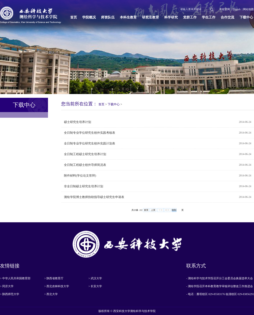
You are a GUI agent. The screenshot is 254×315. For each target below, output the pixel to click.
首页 (73, 17)
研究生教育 (150, 17)
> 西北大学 (51, 294)
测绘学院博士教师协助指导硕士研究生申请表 (94, 197)
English (236, 9)
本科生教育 (128, 17)
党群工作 (190, 17)
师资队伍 (108, 17)
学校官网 (224, 9)
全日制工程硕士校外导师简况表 (85, 164)
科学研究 (171, 17)
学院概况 (89, 17)
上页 (153, 210)
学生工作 (208, 17)
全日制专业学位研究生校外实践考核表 (89, 132)
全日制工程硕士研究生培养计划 (85, 154)
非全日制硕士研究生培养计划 (83, 186)
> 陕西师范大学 (9, 294)
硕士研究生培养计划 (77, 122)
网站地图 (248, 9)
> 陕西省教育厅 (53, 278)
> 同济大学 (7, 286)
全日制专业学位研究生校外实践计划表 (89, 143)
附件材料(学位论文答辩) (80, 175)
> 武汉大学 (95, 278)
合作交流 (227, 17)
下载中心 (246, 17)
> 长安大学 (95, 286)
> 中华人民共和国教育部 (15, 278)
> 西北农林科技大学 (56, 286)
